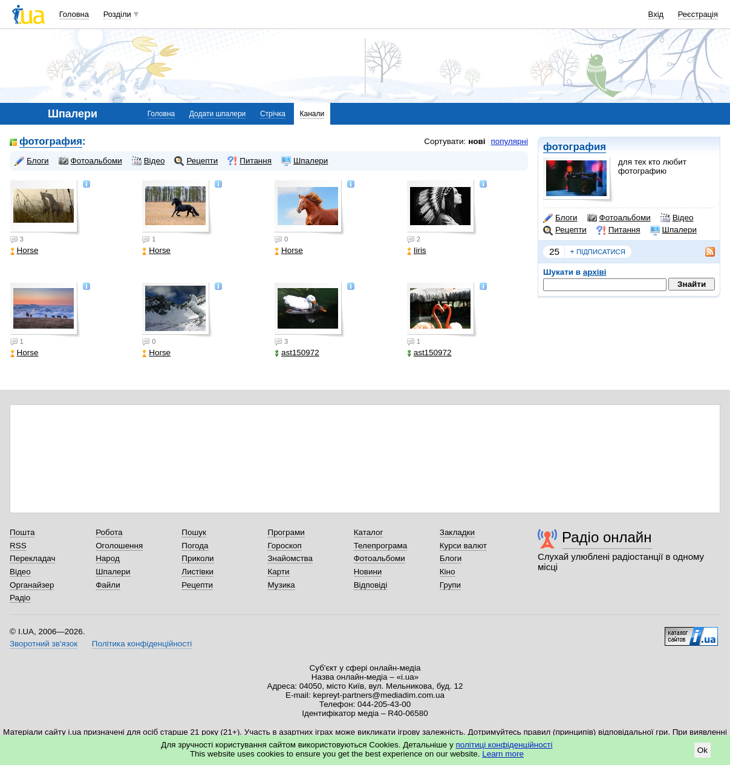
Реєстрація (698, 14)
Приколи (197, 558)
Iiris (416, 250)
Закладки (457, 532)
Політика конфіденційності (142, 643)
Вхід (656, 14)
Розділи (117, 14)
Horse (24, 250)
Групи (450, 584)
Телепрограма (381, 545)
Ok (702, 750)
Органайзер (32, 584)
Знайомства (290, 558)
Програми (285, 532)
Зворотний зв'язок (43, 643)
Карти (278, 571)
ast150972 (297, 352)
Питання (618, 230)
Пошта (22, 532)
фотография (574, 147)
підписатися (597, 252)
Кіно (447, 571)
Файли (108, 584)
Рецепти (565, 230)
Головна (74, 14)
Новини (368, 571)
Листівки (197, 571)
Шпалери (673, 230)
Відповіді (371, 584)
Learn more (503, 753)
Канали (312, 114)
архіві (595, 272)
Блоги (560, 218)
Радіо (20, 597)
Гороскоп (284, 545)
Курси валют (463, 545)
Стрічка (272, 114)
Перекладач (32, 558)
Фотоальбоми (619, 218)
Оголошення (119, 545)
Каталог (368, 532)
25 (554, 251)
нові (476, 141)
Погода (194, 545)
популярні (509, 141)
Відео (677, 218)
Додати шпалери (217, 114)
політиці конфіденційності (504, 744)
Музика (281, 584)
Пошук (193, 532)
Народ (108, 558)
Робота (109, 532)
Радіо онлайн (607, 537)
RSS (18, 545)
